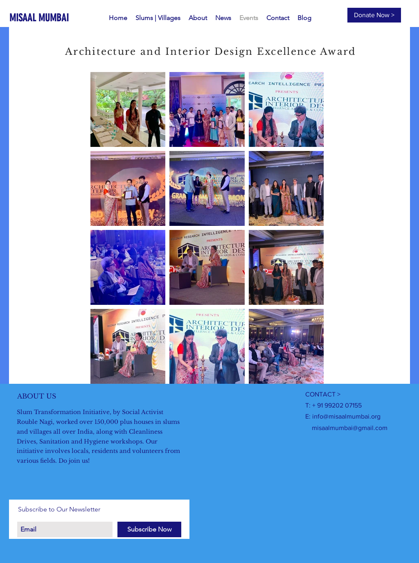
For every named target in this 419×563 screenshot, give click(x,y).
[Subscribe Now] (149, 529)
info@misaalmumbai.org (346, 416)
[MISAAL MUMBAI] (43, 18)
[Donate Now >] (374, 15)
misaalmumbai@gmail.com (349, 427)
